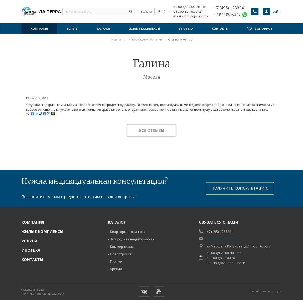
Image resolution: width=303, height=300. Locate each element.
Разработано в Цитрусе (266, 291)
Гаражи (116, 261)
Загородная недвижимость (132, 239)
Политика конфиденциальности (42, 293)
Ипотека (30, 250)
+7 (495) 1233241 (230, 7)
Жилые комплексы (42, 231)
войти (277, 11)
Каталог (117, 222)
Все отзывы (151, 130)
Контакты (32, 259)
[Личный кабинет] (266, 11)
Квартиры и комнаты (127, 231)
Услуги (29, 240)
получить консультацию (239, 188)
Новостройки (121, 254)
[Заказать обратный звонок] (254, 11)
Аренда (116, 269)
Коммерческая (122, 246)
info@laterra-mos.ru (222, 239)
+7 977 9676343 (231, 14)
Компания (32, 222)
